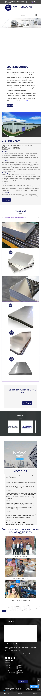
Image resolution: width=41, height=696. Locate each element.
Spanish (34, 2)
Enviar (23, 681)
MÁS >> (27, 101)
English (34, 1)
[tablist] (20, 217)
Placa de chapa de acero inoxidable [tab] (15, 217)
